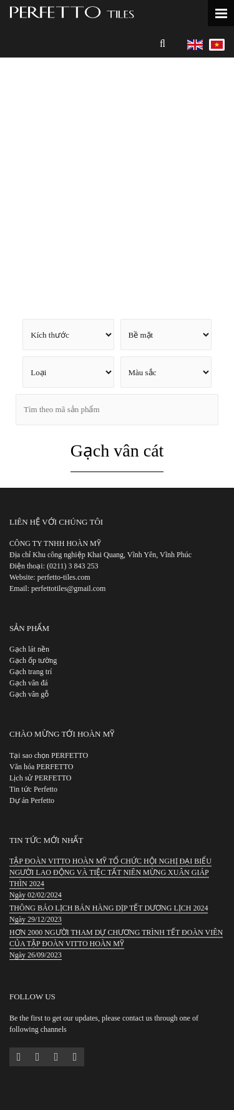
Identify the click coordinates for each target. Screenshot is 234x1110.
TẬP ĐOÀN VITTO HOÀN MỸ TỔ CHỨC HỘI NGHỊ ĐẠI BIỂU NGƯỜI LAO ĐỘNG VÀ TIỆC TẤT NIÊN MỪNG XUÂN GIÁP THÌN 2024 (110, 872)
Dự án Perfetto (31, 800)
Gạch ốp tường (33, 660)
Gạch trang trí (30, 671)
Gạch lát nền (29, 649)
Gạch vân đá (28, 683)
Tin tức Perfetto (33, 789)
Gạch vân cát (117, 450)
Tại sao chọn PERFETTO (48, 755)
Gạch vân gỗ (29, 694)
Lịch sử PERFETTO (40, 778)
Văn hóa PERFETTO (41, 766)
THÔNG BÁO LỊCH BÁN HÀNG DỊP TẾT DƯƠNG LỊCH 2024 (108, 908)
